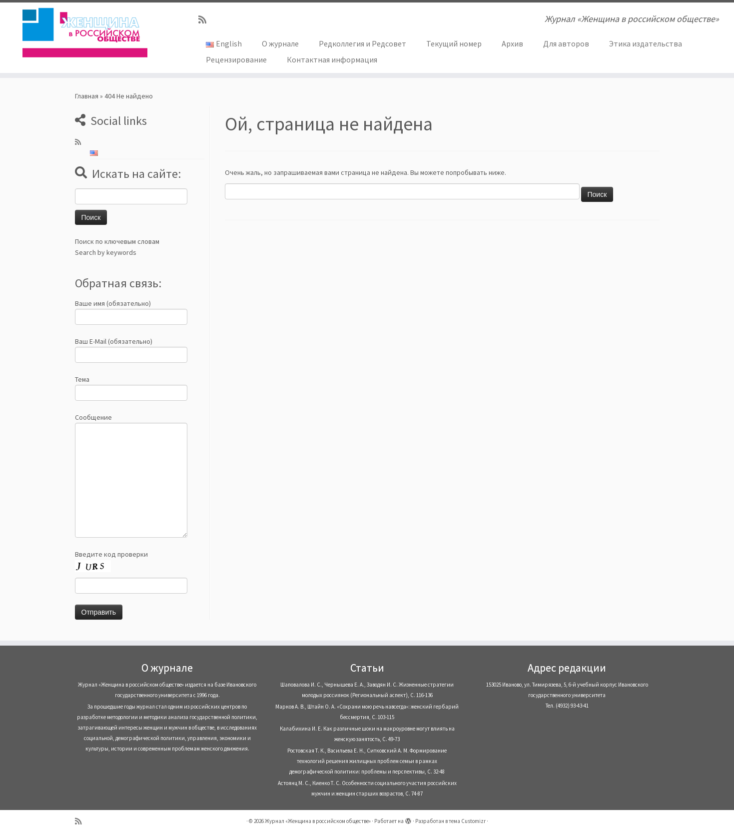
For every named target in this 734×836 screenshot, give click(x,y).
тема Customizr (467, 821)
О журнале (280, 43)
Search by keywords (105, 252)
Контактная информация (332, 59)
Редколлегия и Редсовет (362, 43)
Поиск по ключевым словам (117, 241)
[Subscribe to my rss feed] (205, 19)
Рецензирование (236, 59)
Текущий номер (454, 43)
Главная (86, 95)
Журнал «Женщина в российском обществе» (318, 821)
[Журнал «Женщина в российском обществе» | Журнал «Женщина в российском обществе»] (84, 32)
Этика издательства (645, 43)
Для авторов (566, 43)
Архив (512, 43)
